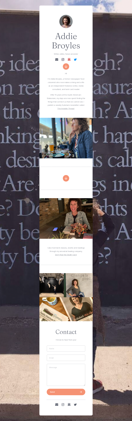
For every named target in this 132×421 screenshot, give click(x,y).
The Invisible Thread (65, 108)
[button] (56, 59)
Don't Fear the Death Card (66, 255)
